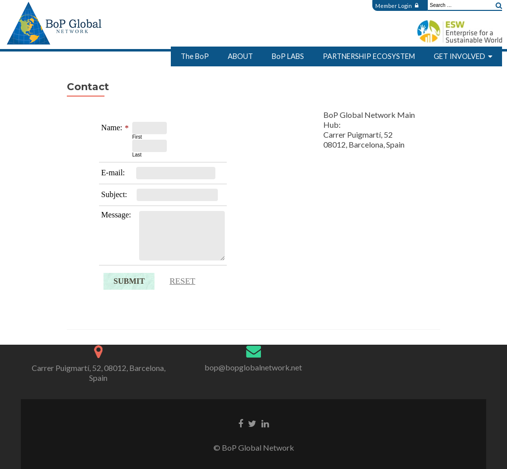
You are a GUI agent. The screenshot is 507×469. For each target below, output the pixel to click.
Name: (111, 127)
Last (137, 154)
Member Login (396, 5)
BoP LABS (288, 56)
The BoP (195, 56)
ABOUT (240, 56)
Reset (182, 281)
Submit (129, 281)
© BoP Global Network (253, 447)
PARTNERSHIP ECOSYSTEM (369, 56)
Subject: (114, 194)
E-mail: (113, 172)
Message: (116, 214)
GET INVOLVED (459, 56)
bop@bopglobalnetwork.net (253, 367)
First (137, 137)
